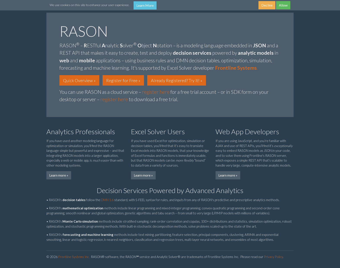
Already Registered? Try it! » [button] (176, 80)
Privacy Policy (273, 257)
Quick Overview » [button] (79, 80)
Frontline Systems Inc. (74, 257)
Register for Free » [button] (123, 80)
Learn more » (58, 175)
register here (156, 92)
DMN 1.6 (107, 200)
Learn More (145, 5)
